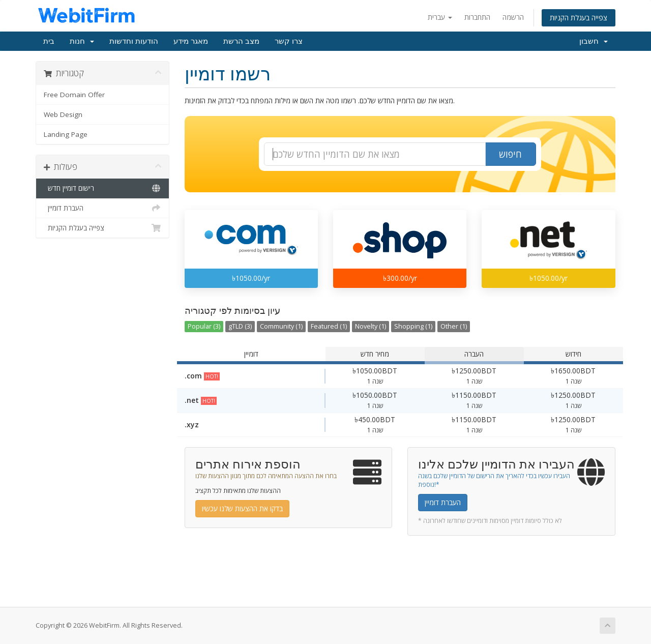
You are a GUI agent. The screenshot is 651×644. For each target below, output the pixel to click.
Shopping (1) (413, 326)
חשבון (593, 41)
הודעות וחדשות (133, 41)
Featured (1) (329, 326)
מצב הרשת (241, 41)
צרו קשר (289, 41)
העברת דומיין (102, 208)
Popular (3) (204, 326)
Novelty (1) (370, 326)
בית (48, 41)
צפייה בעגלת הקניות (578, 17)
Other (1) (453, 326)
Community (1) (281, 326)
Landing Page (65, 134)
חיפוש (510, 154)
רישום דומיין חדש (102, 188)
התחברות (477, 17)
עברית (440, 17)
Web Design (63, 114)
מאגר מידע (190, 41)
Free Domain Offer (74, 94)
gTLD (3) (240, 326)
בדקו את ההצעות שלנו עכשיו (242, 508)
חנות (82, 41)
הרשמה (513, 17)
